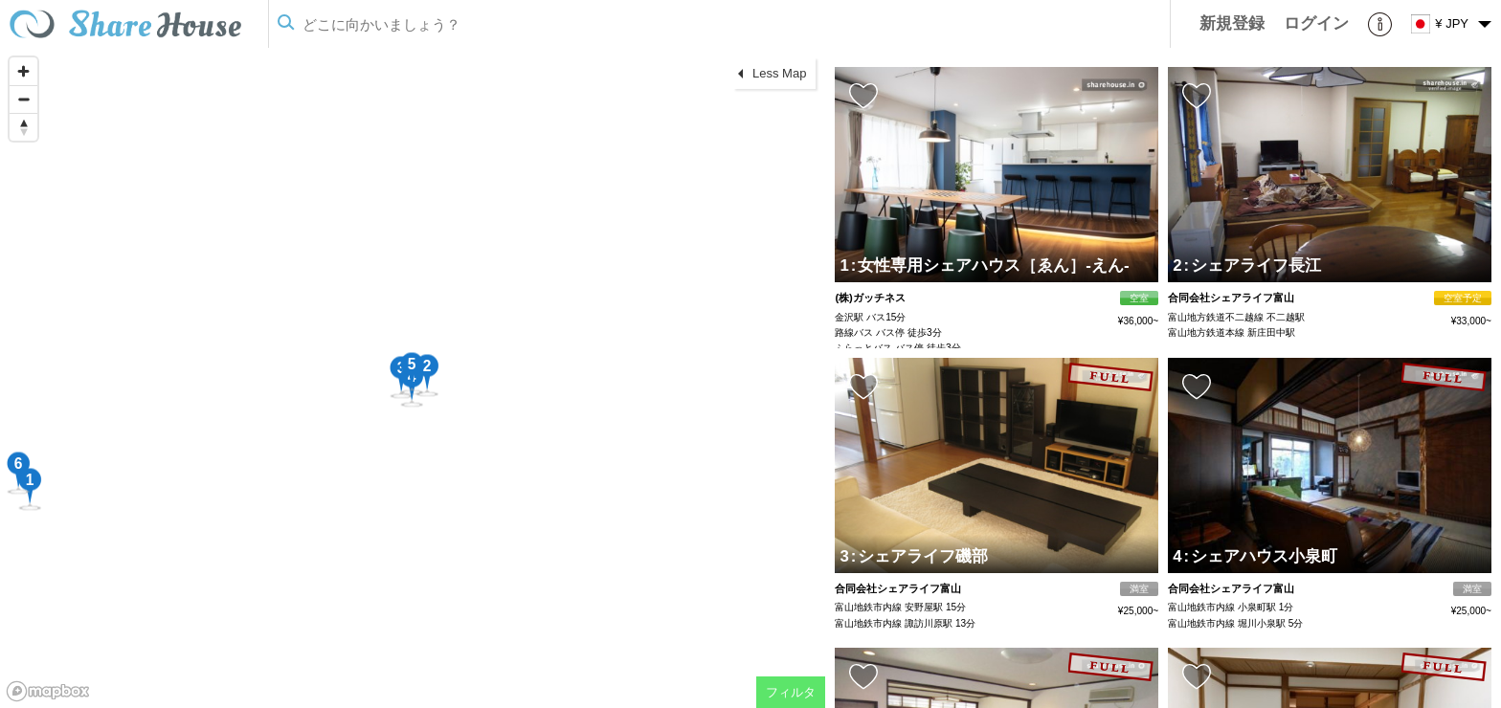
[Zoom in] (23, 71)
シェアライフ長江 (1253, 265)
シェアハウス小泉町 (1261, 556)
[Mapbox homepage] (48, 691)
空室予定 (1463, 298)
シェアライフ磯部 (920, 556)
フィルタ (791, 692)
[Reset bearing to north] (23, 127)
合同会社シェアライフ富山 (1231, 297)
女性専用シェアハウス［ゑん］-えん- (990, 265)
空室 (1139, 298)
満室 (1139, 589)
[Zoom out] (23, 99)
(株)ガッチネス (870, 297)
